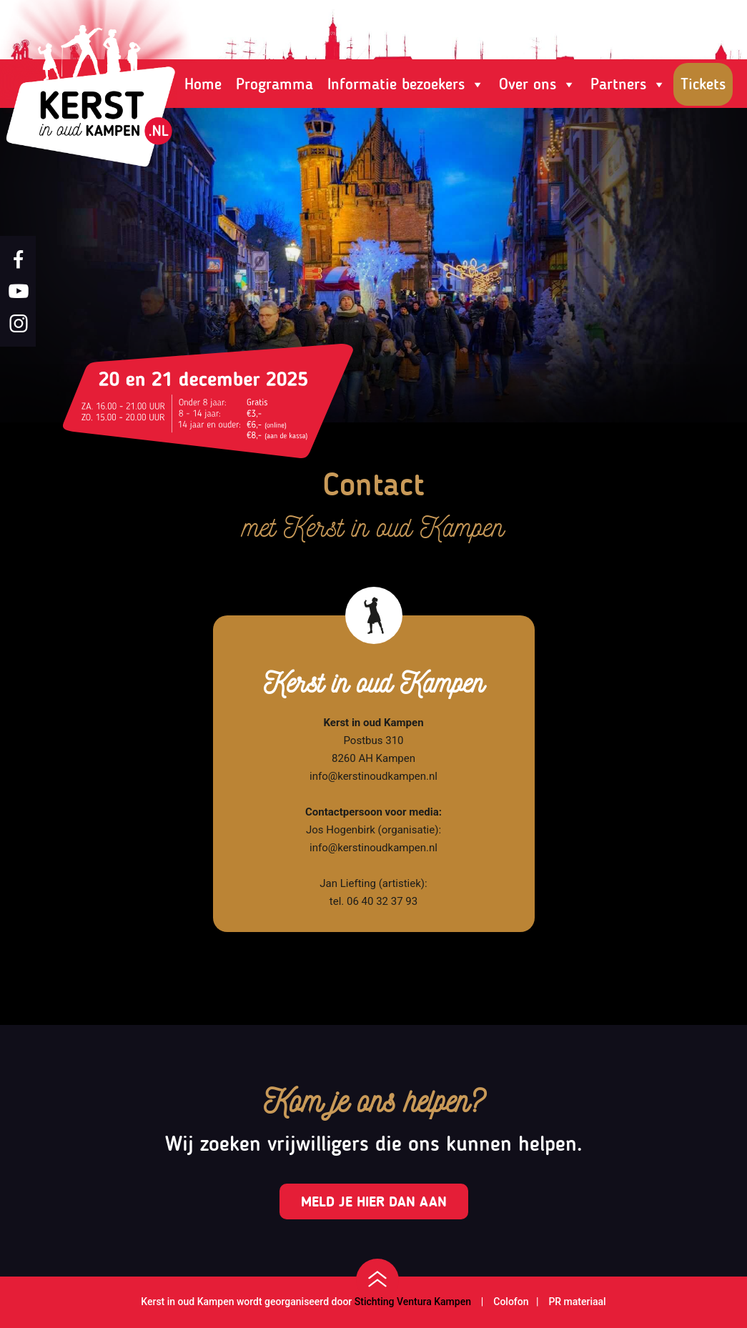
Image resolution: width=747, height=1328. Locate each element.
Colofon (509, 1301)
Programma (274, 84)
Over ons (537, 84)
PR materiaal (576, 1301)
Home (203, 84)
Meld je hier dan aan (374, 1201)
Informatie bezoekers (406, 84)
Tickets (703, 84)
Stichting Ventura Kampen (413, 1301)
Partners (628, 84)
